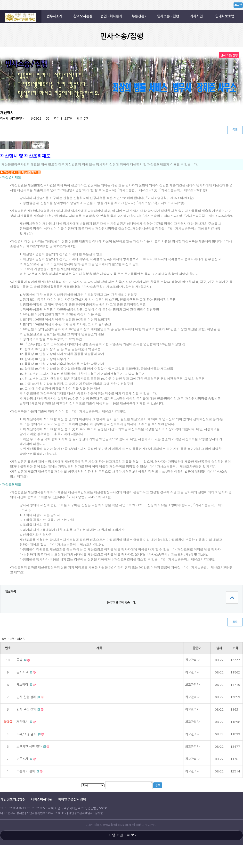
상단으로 (232, 597)
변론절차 (22, 759)
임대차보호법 (224, 16)
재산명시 (22, 721)
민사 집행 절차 (26, 697)
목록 (235, 129)
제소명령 (22, 684)
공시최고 (22, 672)
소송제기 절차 (26, 771)
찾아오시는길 (82, 16)
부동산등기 (139, 16)
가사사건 (196, 16)
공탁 (19, 660)
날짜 (219, 648)
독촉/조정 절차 (26, 734)
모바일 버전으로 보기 (121, 835)
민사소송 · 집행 (168, 16)
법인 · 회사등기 (111, 16)
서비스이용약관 (42, 799)
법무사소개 (54, 16)
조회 (235, 648)
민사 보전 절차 (26, 709)
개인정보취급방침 (12, 799)
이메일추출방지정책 (72, 799)
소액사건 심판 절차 (29, 746)
